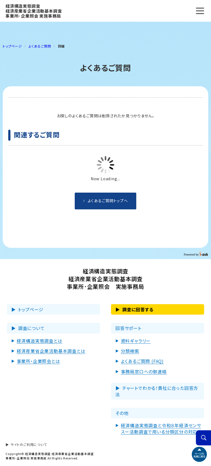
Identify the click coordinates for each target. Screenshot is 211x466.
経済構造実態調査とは (39, 340)
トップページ (30, 309)
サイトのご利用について (29, 444)
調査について (31, 328)
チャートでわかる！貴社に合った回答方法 (156, 391)
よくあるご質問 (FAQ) (142, 361)
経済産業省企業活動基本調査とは (51, 351)
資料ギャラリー (136, 340)
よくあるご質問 (40, 46)
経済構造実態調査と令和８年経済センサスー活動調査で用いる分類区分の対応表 (161, 428)
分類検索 (130, 351)
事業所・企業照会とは (38, 361)
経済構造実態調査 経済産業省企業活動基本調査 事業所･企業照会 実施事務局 (33, 11)
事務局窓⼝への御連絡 (144, 371)
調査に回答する (138, 309)
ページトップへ (199, 454)
